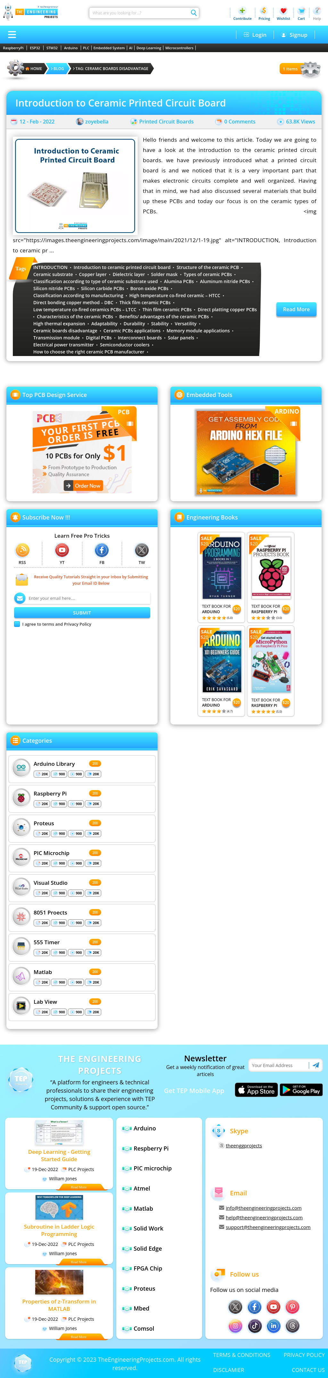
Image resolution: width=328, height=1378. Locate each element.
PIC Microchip (52, 852)
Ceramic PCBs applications (131, 331)
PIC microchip (153, 1168)
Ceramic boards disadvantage (65, 331)
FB (102, 553)
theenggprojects (240, 1145)
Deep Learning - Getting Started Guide (59, 1155)
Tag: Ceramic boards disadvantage (110, 68)
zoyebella (97, 121)
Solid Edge (148, 1248)
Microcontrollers (179, 47)
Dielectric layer (129, 274)
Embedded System (109, 47)
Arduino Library (54, 763)
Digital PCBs (99, 338)
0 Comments (239, 121)
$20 (236, 609)
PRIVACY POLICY (304, 1354)
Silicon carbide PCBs (102, 288)
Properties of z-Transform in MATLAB (59, 1305)
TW (142, 553)
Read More (296, 309)
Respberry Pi (151, 1148)
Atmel (142, 1188)
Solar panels (181, 338)
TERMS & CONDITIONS (241, 1354)
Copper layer (93, 274)
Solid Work (148, 1228)
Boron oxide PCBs (149, 288)
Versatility (185, 324)
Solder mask (164, 274)
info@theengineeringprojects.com (260, 1208)
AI (131, 47)
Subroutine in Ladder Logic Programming (59, 1230)
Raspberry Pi (50, 793)
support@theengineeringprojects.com (265, 1227)
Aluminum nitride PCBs (225, 281)
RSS (22, 553)
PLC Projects (77, 1169)
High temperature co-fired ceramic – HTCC (174, 295)
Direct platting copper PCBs (227, 309)
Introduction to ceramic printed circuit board (122, 267)
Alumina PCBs (179, 281)
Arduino (71, 47)
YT (62, 553)
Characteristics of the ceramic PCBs (75, 316)
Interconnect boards (140, 338)
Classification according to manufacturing (78, 295)
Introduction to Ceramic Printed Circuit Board (120, 102)
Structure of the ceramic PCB (207, 267)
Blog (57, 68)
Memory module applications (198, 331)
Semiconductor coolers (125, 345)
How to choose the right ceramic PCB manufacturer (88, 352)
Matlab (43, 971)
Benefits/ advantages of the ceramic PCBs (164, 316)
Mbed (141, 1308)
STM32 (52, 47)
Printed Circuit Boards (166, 121)
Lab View (45, 1001)
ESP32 (35, 47)
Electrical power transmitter (63, 345)
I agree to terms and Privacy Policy (56, 624)
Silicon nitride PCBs (54, 288)
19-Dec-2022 (41, 1169)
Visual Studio (51, 882)
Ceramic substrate (53, 274)
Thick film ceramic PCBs (145, 302)
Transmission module (56, 338)
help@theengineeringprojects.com (261, 1217)
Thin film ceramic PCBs (167, 309)
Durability (134, 324)
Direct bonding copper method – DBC (73, 302)
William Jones (59, 1178)
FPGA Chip (148, 1268)
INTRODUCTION (50, 267)
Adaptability (104, 324)
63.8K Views (300, 121)
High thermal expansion (59, 324)
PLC (86, 47)
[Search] (139, 13)
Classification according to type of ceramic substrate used (95, 281)
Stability (160, 324)
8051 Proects (50, 912)
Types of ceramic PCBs (208, 274)
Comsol (144, 1328)
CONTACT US (308, 1370)
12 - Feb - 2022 (37, 121)
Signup (294, 34)
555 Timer (47, 942)
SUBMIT (82, 612)
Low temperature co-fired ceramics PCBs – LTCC (84, 309)
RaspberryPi (13, 47)
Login (254, 34)
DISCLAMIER (228, 1370)
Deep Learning (148, 47)
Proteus (44, 823)
